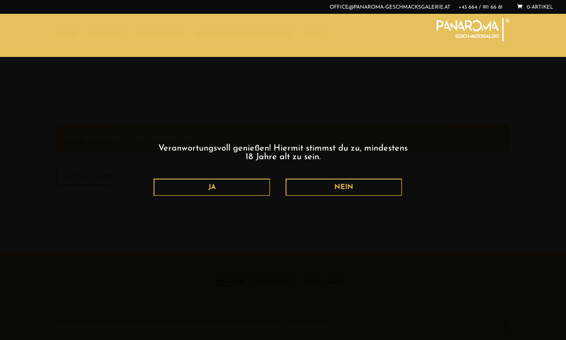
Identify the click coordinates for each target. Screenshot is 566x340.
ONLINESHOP (159, 35)
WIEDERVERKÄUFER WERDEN (243, 35)
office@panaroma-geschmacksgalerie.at (390, 7)
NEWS (315, 35)
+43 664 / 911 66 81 (481, 7)
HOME (67, 35)
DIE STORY (107, 35)
